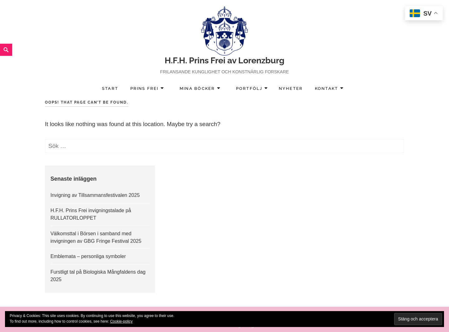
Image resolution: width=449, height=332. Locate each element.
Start (110, 88)
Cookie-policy (121, 321)
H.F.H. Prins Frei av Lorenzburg (224, 60)
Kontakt (326, 88)
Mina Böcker (197, 88)
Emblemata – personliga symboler (88, 256)
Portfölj (249, 88)
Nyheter (291, 88)
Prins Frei (144, 88)
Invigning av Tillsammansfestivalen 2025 (95, 195)
